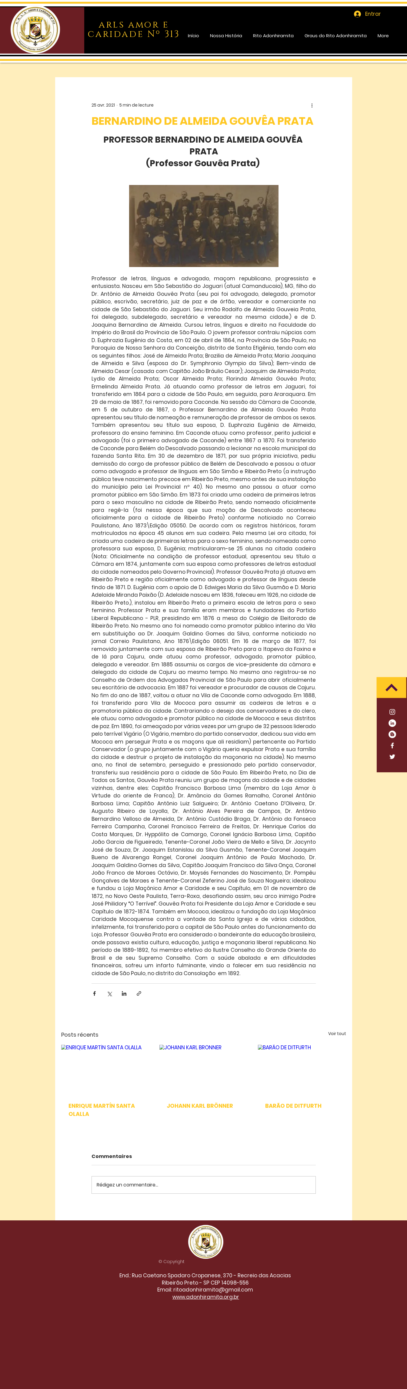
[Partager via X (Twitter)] (109, 993)
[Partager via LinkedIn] (124, 993)
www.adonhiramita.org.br (205, 1297)
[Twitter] (392, 756)
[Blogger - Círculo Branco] (392, 734)
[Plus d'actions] (312, 105)
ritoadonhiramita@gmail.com (213, 1289)
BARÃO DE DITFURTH (293, 1106)
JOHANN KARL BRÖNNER (200, 1106)
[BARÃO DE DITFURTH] (302, 1069)
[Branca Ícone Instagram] (392, 712)
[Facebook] (392, 745)
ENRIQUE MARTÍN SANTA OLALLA (101, 1110)
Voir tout (337, 1034)
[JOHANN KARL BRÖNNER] (203, 1069)
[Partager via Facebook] (94, 993)
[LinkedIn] (392, 723)
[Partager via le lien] (139, 993)
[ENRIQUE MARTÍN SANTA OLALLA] (105, 1069)
